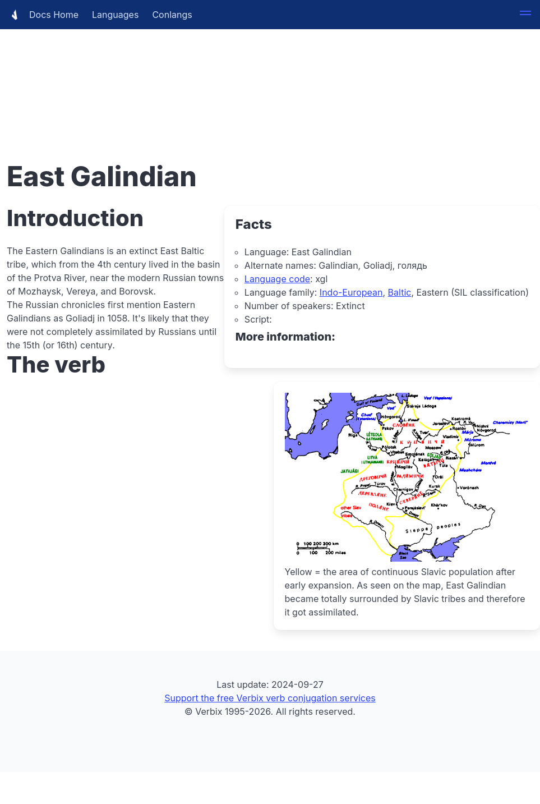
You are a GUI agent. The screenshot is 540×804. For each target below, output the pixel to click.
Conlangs (172, 14)
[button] (525, 14)
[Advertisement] (270, 78)
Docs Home (43, 14)
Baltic (400, 292)
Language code (277, 278)
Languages (115, 14)
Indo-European (351, 292)
